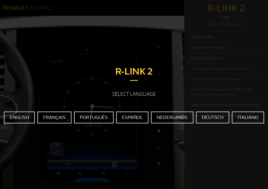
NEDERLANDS (172, 117)
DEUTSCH (213, 117)
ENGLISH (19, 117)
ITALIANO (248, 117)
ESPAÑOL (132, 117)
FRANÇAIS (54, 117)
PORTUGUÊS (94, 117)
